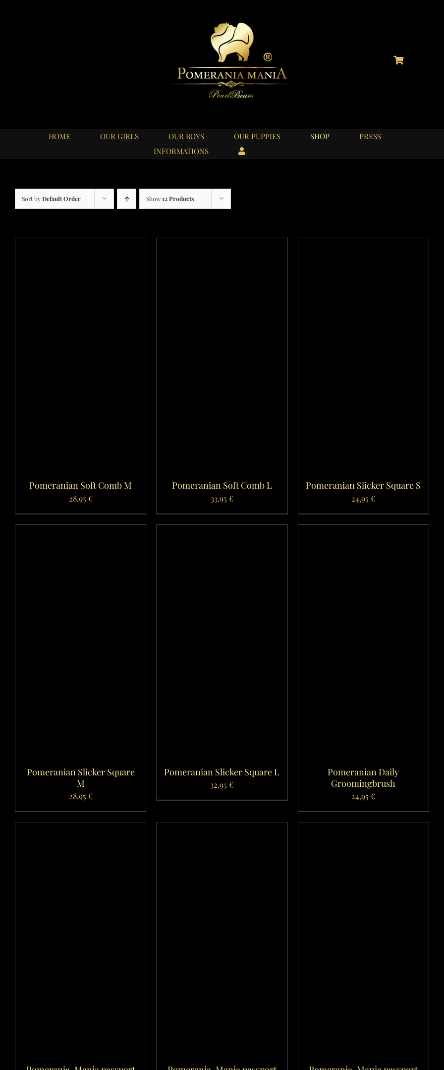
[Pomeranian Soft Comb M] (80, 245)
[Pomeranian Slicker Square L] (222, 531)
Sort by (51, 199)
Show (170, 199)
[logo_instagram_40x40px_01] (45, 55)
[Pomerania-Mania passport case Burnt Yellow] (363, 829)
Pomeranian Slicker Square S (363, 485)
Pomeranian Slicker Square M (81, 777)
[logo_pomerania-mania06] (239, 23)
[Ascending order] (126, 199)
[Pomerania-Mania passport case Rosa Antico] (222, 829)
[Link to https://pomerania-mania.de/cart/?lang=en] (398, 59)
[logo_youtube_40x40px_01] (80, 55)
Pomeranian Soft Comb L (222, 485)
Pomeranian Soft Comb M (80, 485)
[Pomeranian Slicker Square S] (363, 245)
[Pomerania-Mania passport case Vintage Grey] (80, 829)
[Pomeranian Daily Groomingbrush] (363, 531)
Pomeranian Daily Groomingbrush (363, 777)
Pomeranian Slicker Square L (221, 772)
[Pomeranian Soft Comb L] (222, 245)
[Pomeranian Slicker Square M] (80, 531)
